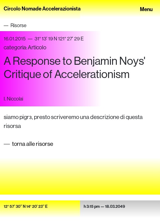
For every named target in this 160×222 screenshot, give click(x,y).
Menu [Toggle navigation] (146, 9)
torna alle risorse (32, 143)
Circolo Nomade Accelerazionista (42, 8)
